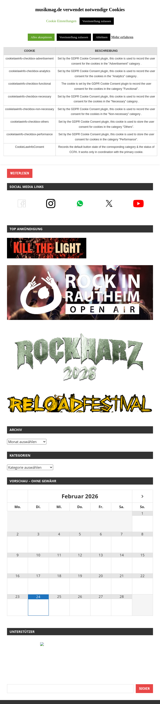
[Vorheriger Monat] (17, 496)
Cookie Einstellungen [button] (61, 21)
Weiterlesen (19, 173)
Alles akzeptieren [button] (41, 37)
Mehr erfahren (122, 37)
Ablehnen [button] (102, 37)
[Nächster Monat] (142, 496)
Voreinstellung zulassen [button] (96, 21)
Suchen (144, 688)
